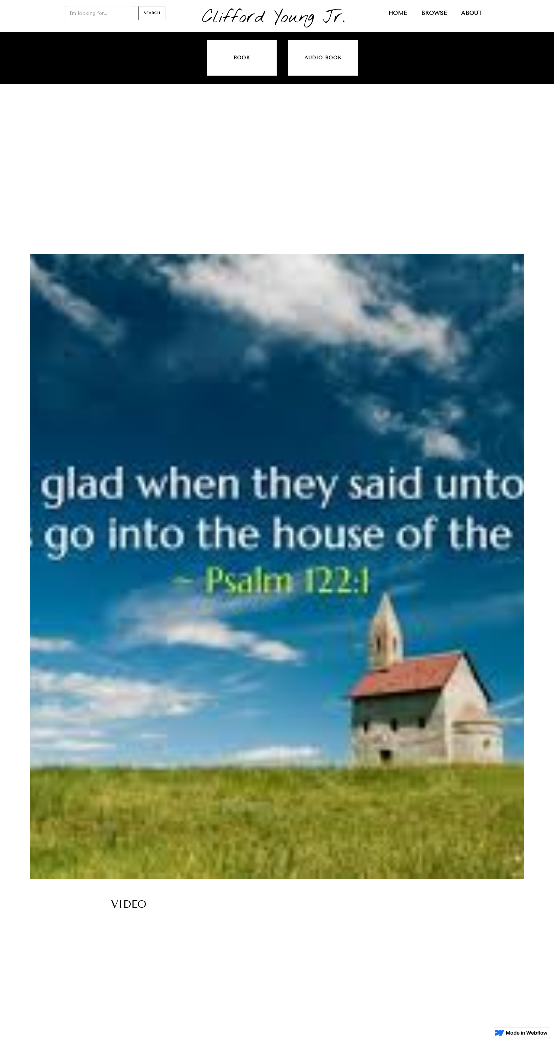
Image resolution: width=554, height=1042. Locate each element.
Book (242, 57)
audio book (323, 57)
